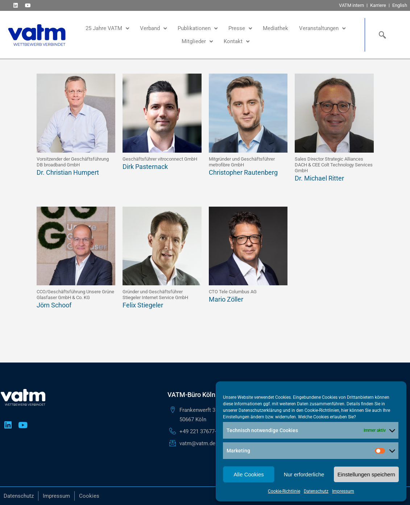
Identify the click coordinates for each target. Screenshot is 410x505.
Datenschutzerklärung (260, 410)
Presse (240, 28)
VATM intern (351, 5)
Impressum (343, 491)
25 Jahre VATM (107, 28)
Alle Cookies (248, 474)
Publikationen (198, 28)
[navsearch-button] (380, 35)
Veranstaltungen (322, 28)
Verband (153, 28)
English (399, 5)
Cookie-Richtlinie (284, 491)
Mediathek (275, 28)
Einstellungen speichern (366, 474)
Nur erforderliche (304, 474)
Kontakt (236, 41)
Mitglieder (197, 41)
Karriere (378, 5)
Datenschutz (316, 491)
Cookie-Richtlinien (322, 410)
